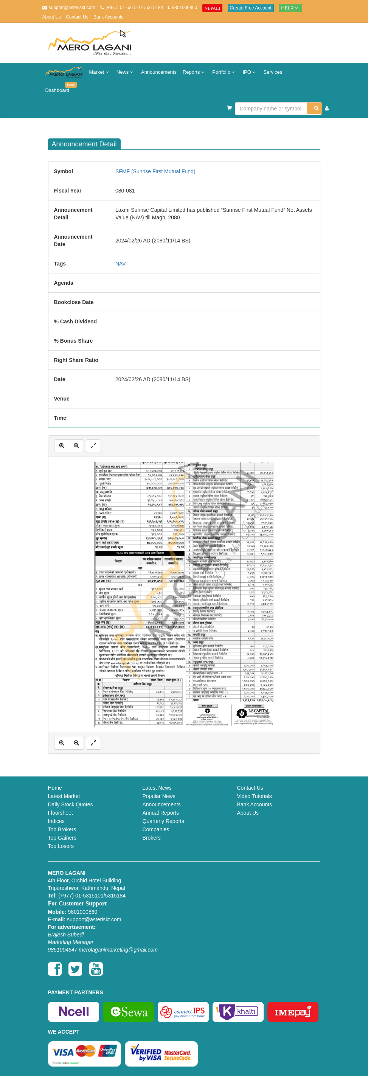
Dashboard (59, 87)
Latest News (157, 788)
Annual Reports (161, 813)
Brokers (152, 838)
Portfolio (224, 72)
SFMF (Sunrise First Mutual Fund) (155, 171)
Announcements (159, 72)
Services (272, 72)
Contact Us (77, 17)
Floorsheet (60, 813)
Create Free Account (251, 8)
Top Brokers (62, 829)
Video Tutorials (254, 796)
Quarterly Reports (163, 821)
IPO (249, 72)
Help (290, 8)
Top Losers (61, 846)
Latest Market (64, 796)
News (125, 72)
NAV (120, 264)
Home (55, 788)
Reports (194, 72)
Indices (56, 821)
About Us (51, 17)
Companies (156, 829)
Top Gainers (62, 838)
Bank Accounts (108, 17)
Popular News (159, 796)
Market (99, 72)
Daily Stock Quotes (70, 804)
